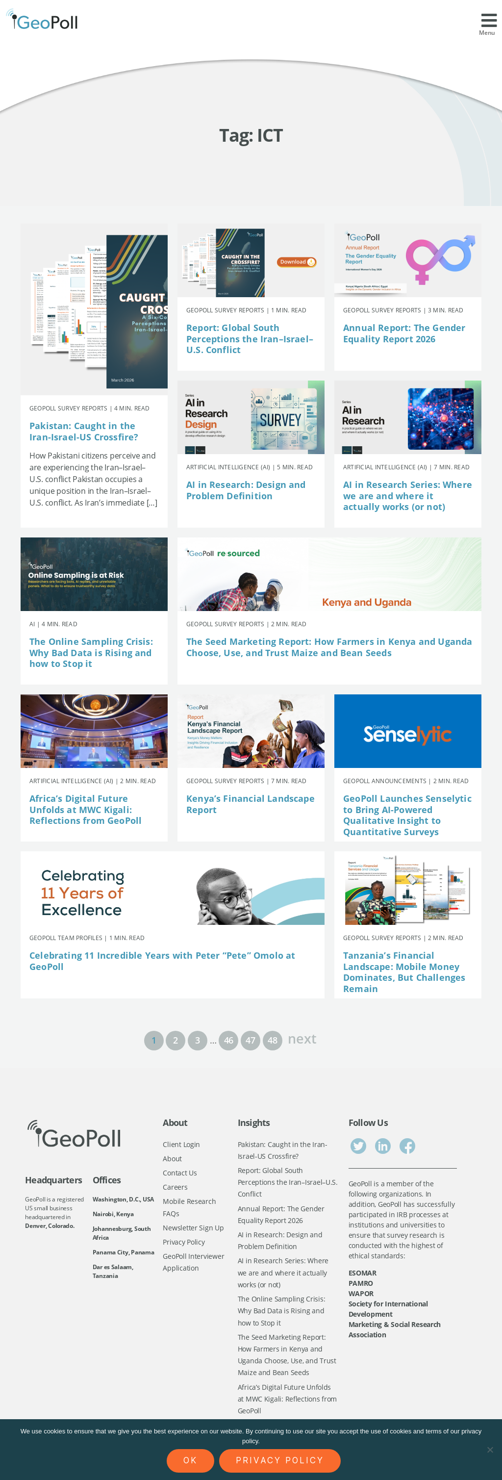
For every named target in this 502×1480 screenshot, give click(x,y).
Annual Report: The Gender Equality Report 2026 (404, 333)
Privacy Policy (183, 1243)
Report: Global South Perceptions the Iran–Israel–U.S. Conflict (249, 339)
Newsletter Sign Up (193, 1228)
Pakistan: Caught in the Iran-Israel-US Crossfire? (84, 431)
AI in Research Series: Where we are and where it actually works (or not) (407, 495)
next (302, 1037)
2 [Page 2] (175, 1040)
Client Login (181, 1144)
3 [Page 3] (197, 1040)
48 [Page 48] (272, 1040)
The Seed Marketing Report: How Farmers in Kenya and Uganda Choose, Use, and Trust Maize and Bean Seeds (329, 647)
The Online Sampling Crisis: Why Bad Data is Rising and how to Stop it (91, 652)
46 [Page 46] (228, 1040)
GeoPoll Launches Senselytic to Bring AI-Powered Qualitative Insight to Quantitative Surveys (407, 815)
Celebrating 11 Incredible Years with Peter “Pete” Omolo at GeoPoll (162, 960)
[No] (490, 1449)
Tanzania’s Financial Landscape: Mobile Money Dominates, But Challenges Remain (404, 972)
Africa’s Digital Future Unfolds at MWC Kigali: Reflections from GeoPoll (85, 809)
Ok (190, 1460)
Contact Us (180, 1173)
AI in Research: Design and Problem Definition (246, 490)
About (172, 1158)
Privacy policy (280, 1460)
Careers (175, 1187)
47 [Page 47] (250, 1040)
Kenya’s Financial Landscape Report (250, 804)
